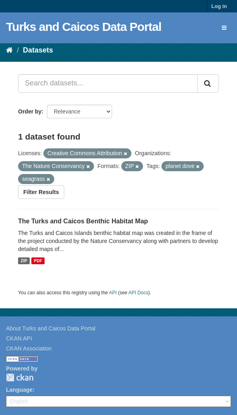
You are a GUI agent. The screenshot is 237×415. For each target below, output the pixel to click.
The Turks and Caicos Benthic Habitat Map (83, 221)
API (112, 293)
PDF (38, 260)
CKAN (19, 377)
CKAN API (19, 338)
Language (19, 390)
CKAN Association (29, 348)
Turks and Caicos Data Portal (83, 26)
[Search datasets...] (108, 83)
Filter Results (41, 192)
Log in (219, 6)
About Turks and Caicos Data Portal (51, 328)
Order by (29, 111)
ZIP (23, 260)
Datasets (38, 50)
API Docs (139, 293)
